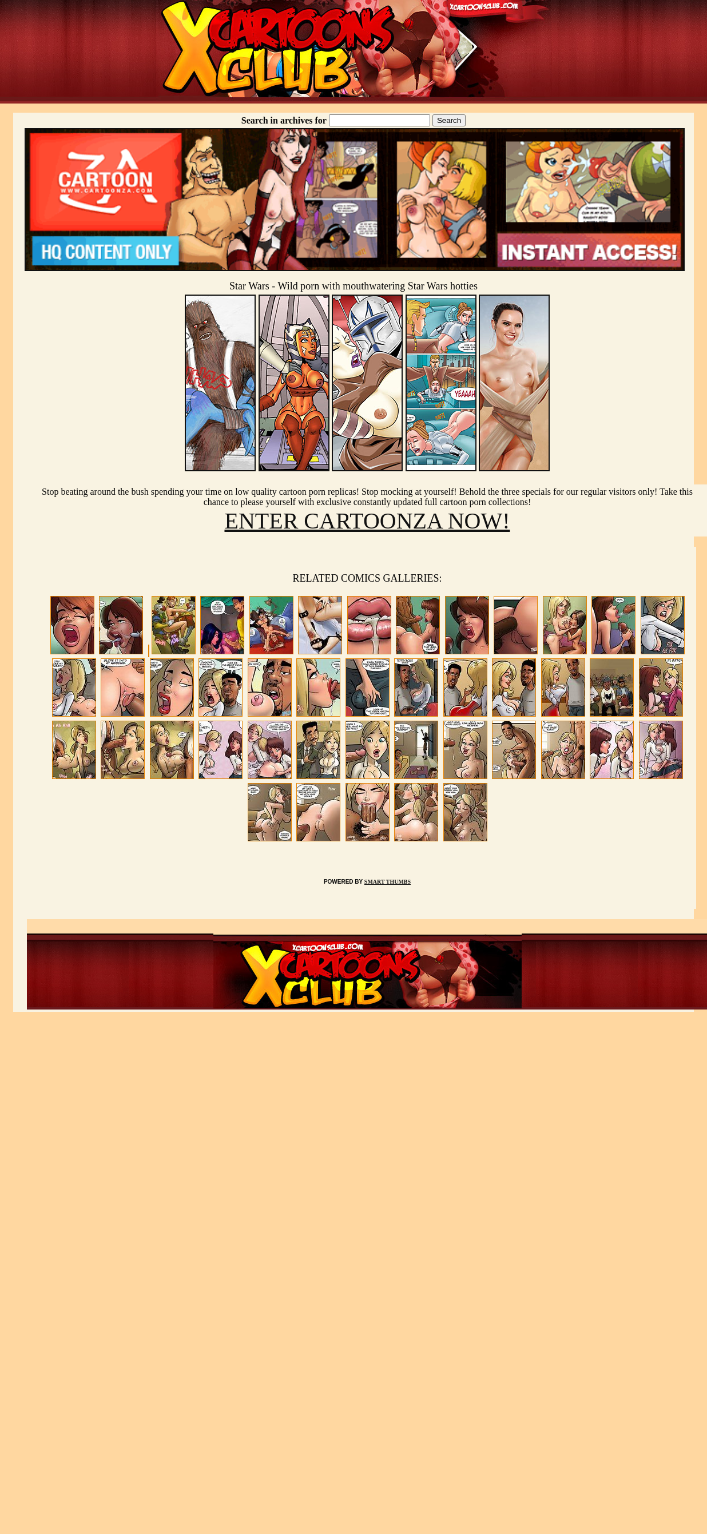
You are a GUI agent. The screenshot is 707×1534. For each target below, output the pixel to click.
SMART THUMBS (387, 882)
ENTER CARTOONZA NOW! (367, 521)
